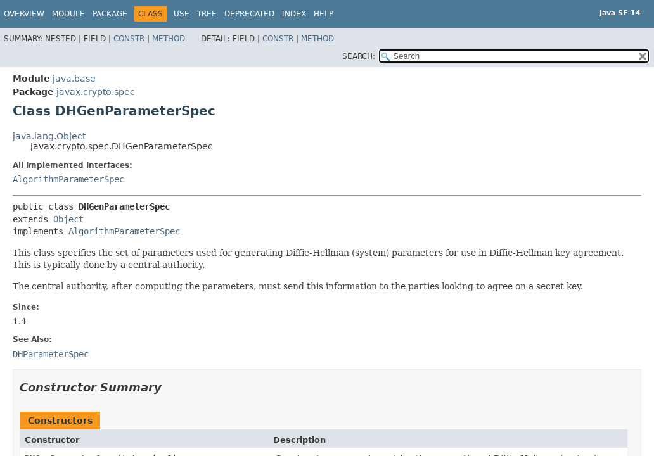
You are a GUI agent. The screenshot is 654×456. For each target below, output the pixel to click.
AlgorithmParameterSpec (68, 179)
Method (168, 38)
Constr (128, 38)
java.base (74, 78)
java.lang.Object (49, 136)
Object (68, 219)
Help (323, 14)
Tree (207, 14)
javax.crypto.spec (95, 92)
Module (68, 14)
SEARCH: (358, 56)
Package (110, 14)
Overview (24, 14)
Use (181, 14)
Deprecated (249, 14)
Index (294, 14)
